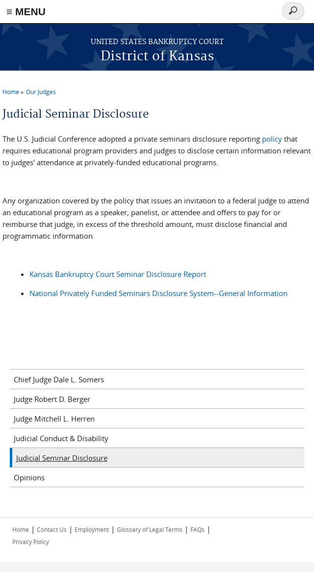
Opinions (29, 477)
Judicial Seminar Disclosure (61, 458)
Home (10, 92)
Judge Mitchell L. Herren (54, 418)
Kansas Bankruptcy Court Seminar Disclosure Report (117, 274)
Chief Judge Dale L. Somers (59, 379)
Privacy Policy (30, 542)
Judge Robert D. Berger (52, 399)
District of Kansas (157, 57)
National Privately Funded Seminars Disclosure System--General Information (158, 293)
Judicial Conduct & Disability (61, 438)
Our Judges (41, 92)
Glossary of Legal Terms (150, 529)
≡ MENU (26, 11)
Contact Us (52, 529)
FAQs (197, 529)
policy (272, 139)
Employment (92, 529)
